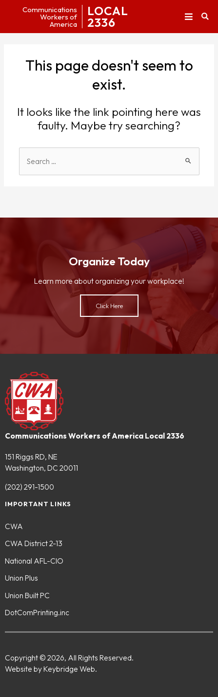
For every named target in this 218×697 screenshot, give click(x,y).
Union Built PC (27, 595)
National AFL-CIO (34, 561)
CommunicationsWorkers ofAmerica (49, 17)
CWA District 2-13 (33, 543)
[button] (188, 17)
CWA (14, 526)
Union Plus (21, 578)
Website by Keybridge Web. (51, 669)
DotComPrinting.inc (37, 612)
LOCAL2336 (107, 16)
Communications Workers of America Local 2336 (94, 435)
